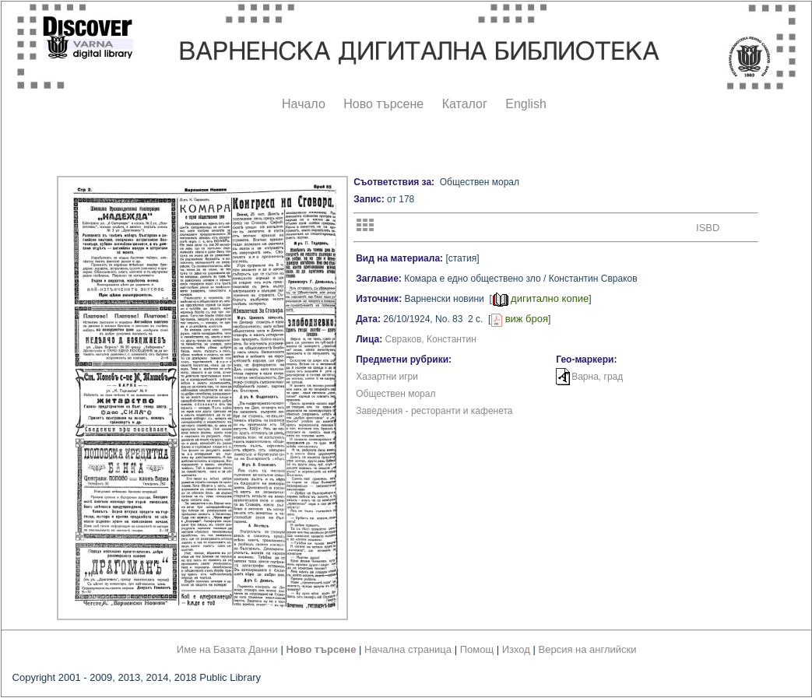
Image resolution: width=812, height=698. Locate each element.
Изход (516, 649)
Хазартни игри (387, 376)
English (525, 103)
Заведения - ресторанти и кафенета (434, 410)
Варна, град (597, 376)
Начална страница (408, 649)
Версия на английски (588, 649)
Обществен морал (395, 393)
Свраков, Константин (430, 339)
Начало (303, 103)
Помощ (477, 649)
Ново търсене (383, 103)
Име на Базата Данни (227, 649)
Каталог (464, 103)
